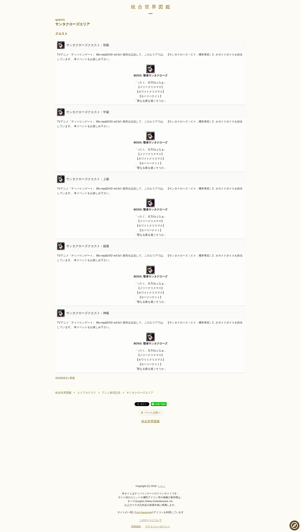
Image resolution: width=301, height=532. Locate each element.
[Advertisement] (150, 454)
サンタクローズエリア (139, 392)
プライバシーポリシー (157, 526)
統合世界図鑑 (151, 6)
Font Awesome (143, 512)
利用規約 (136, 526)
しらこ (161, 486)
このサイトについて (150, 520)
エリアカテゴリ (86, 392)
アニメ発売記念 (111, 392)
